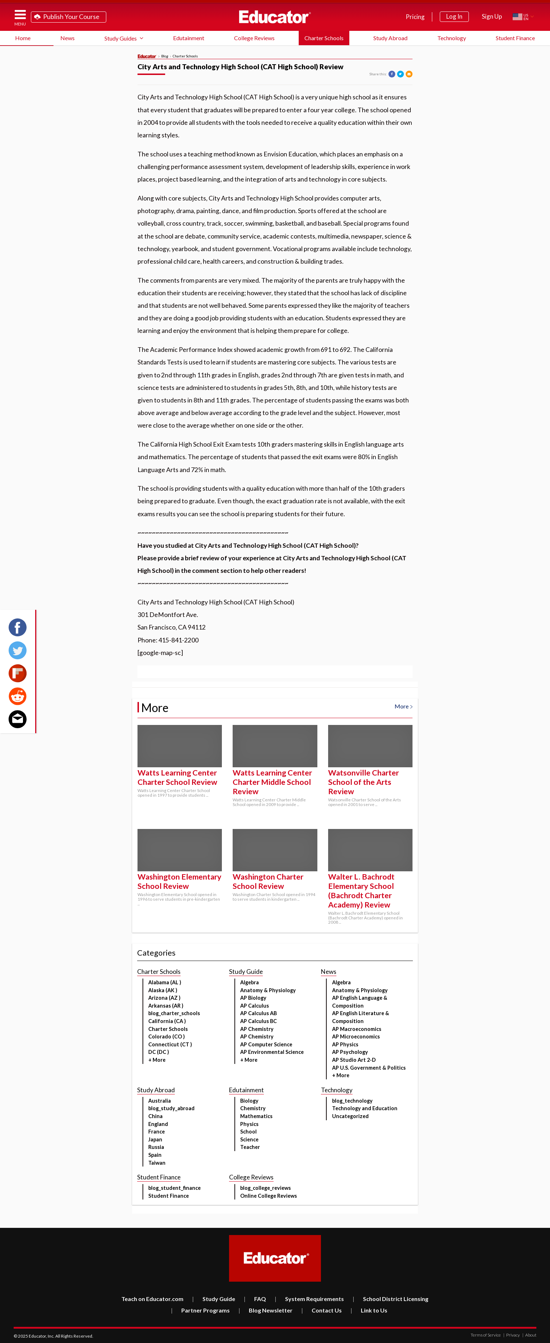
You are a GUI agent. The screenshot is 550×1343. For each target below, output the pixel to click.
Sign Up (492, 16)
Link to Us (368, 1310)
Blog (164, 56)
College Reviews (254, 37)
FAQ (255, 1298)
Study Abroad (390, 37)
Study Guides (120, 38)
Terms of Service (486, 1335)
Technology (451, 37)
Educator (275, 17)
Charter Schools (324, 37)
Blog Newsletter (265, 1310)
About (529, 1335)
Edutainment (188, 37)
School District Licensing (390, 1298)
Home (23, 37)
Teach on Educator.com (152, 1298)
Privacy (511, 1335)
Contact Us (321, 1310)
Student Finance (515, 37)
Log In (454, 16)
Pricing (415, 16)
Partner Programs (200, 1310)
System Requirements (309, 1298)
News (67, 37)
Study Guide (213, 1298)
